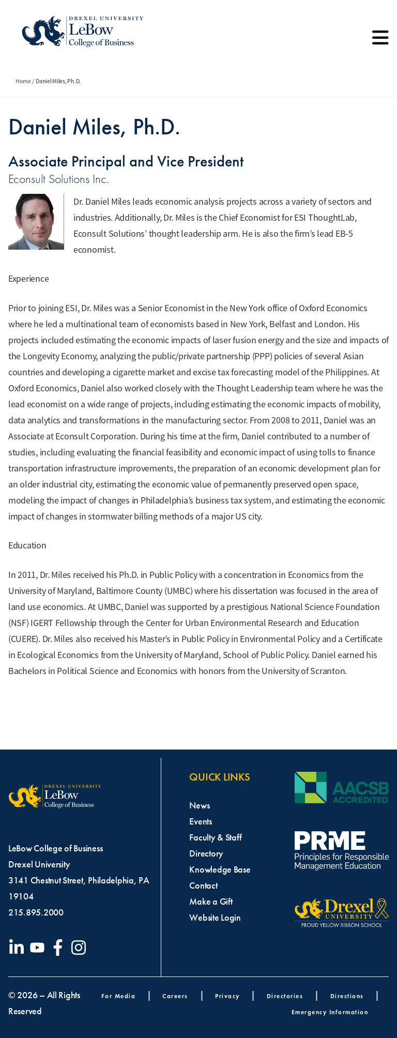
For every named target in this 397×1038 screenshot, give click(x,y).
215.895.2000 (36, 912)
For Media (118, 996)
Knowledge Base (219, 869)
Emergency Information (330, 1012)
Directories (285, 996)
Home (23, 81)
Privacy (227, 996)
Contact (203, 885)
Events (200, 821)
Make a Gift (210, 901)
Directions (347, 996)
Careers (175, 996)
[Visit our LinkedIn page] (18, 947)
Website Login (215, 917)
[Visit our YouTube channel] (39, 947)
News (199, 805)
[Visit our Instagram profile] (80, 947)
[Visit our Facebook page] (60, 947)
